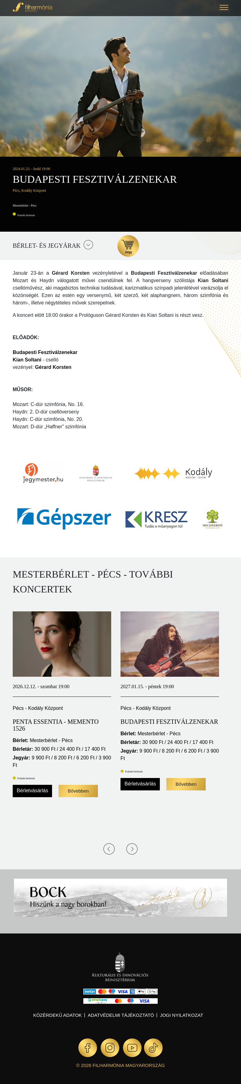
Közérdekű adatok (57, 1015)
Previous (109, 849)
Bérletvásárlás (32, 790)
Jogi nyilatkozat (181, 1015)
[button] (224, 8)
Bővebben (78, 790)
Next (132, 849)
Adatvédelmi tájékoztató (121, 1015)
